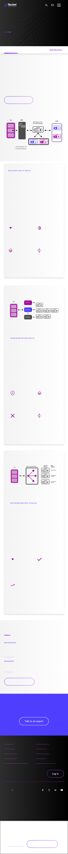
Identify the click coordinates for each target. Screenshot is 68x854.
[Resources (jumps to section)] (32, 50)
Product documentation (16, 761)
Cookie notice (10, 805)
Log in (55, 773)
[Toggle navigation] (59, 5)
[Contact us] (52, 5)
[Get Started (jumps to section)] (56, 50)
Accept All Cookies (42, 844)
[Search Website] (46, 5)
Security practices (52, 805)
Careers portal (43, 751)
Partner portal (43, 742)
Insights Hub (11, 756)
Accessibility (50, 800)
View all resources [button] (19, 681)
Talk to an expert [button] (18, 100)
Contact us (41, 756)
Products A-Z (11, 751)
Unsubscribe (50, 810)
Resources (10, 747)
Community (41, 747)
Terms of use (30, 805)
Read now (9, 655)
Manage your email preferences (33, 812)
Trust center (10, 800)
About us (9, 742)
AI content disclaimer (46, 761)
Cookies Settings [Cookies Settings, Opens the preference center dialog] (16, 843)
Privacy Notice (31, 800)
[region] (34, 837)
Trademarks (10, 810)
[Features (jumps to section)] (11, 50)
